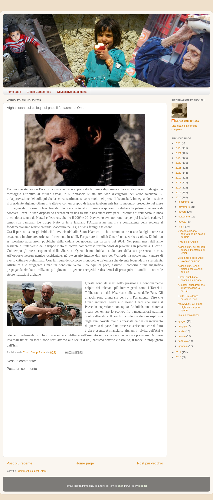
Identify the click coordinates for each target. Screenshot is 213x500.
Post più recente (19, 463)
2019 (178, 177)
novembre (185, 206)
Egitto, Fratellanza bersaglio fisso (188, 297)
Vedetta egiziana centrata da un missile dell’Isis (191, 233)
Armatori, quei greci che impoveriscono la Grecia (191, 287)
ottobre (183, 211)
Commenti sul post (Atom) (32, 471)
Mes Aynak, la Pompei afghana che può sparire (190, 306)
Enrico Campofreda (39, 91)
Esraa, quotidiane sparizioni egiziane (190, 278)
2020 (178, 172)
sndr (120, 485)
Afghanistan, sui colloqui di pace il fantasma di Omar (191, 249)
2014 (178, 352)
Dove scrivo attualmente (72, 91)
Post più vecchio (150, 463)
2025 (178, 148)
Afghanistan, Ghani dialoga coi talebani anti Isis (190, 268)
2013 (178, 357)
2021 (178, 167)
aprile (182, 331)
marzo (182, 336)
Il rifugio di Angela (188, 241)
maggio (183, 326)
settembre (185, 216)
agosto (183, 221)
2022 (178, 162)
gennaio (183, 346)
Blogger (142, 485)
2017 (178, 187)
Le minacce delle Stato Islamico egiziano (191, 259)
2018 (178, 182)
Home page (13, 91)
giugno (183, 321)
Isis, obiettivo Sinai (188, 315)
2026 (178, 143)
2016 (178, 192)
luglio (182, 226)
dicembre (184, 201)
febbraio (183, 341)
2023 (178, 158)
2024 (178, 153)
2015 (178, 197)
